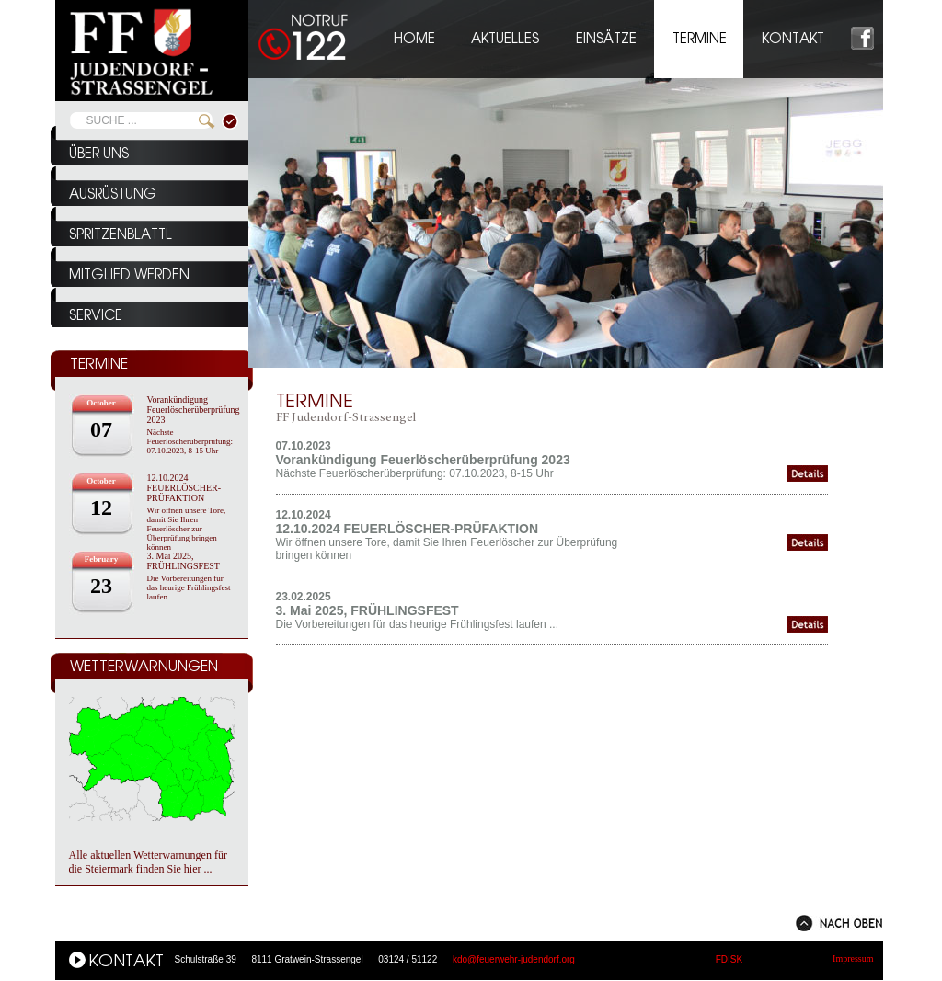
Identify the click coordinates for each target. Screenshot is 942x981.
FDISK (729, 959)
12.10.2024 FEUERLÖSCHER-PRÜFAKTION (184, 488)
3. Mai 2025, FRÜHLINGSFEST (183, 561)
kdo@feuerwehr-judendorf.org (514, 959)
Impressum (853, 958)
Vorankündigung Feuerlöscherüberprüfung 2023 (193, 409)
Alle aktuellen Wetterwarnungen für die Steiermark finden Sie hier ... (148, 862)
